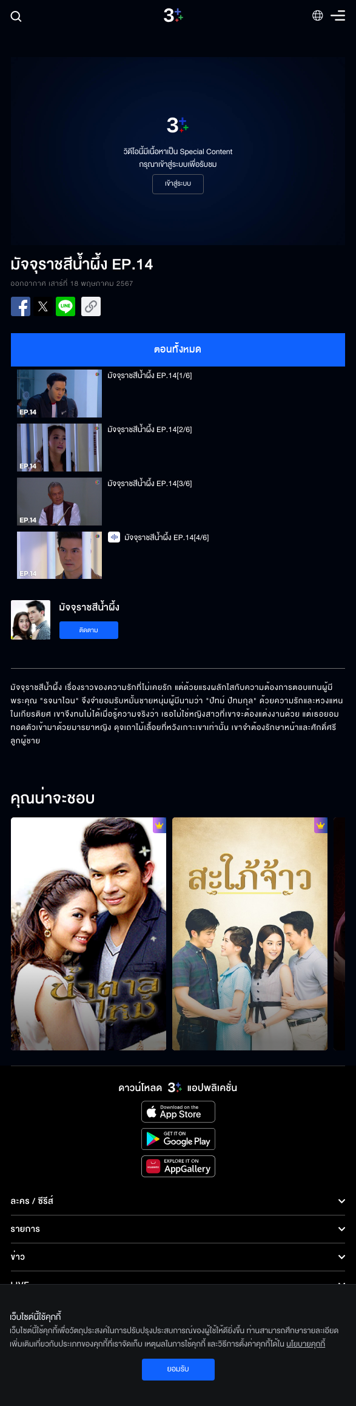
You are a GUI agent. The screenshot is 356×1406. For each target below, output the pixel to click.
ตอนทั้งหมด (178, 349)
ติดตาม (88, 630)
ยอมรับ (178, 1369)
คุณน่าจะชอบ (53, 799)
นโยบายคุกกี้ (305, 1344)
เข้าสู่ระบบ (178, 183)
